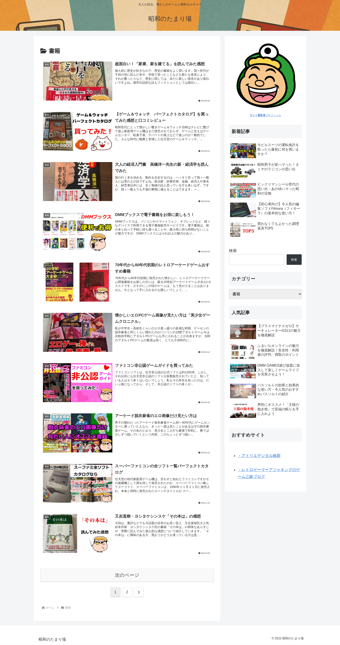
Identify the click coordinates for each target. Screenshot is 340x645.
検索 (233, 251)
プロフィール (265, 115)
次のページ (127, 575)
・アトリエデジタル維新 (259, 455)
